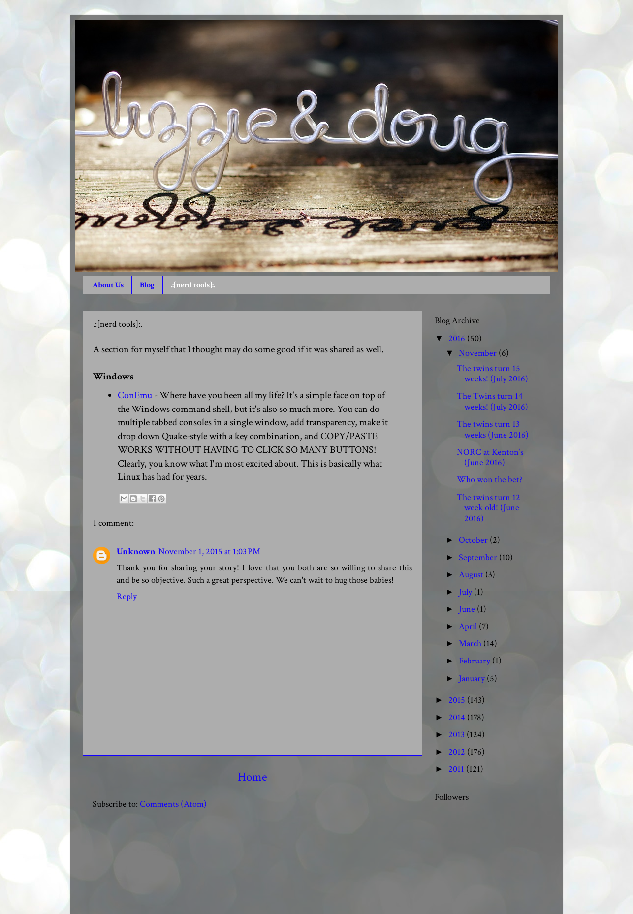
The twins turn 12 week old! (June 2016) (488, 508)
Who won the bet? (489, 479)
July (466, 592)
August (472, 574)
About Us (108, 285)
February (475, 660)
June (468, 609)
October (474, 540)
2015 (457, 700)
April (469, 626)
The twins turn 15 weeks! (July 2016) (492, 374)
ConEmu (135, 395)
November (479, 353)
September (479, 557)
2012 (457, 751)
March (471, 643)
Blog (147, 285)
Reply (127, 596)
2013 (457, 734)
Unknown (136, 551)
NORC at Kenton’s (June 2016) (490, 457)
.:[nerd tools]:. (193, 285)
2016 (457, 338)
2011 (457, 769)
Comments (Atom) (173, 804)
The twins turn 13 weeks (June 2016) (493, 429)
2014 (457, 717)
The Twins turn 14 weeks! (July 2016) (492, 401)
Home (252, 777)
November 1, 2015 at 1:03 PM (209, 551)
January (473, 678)
